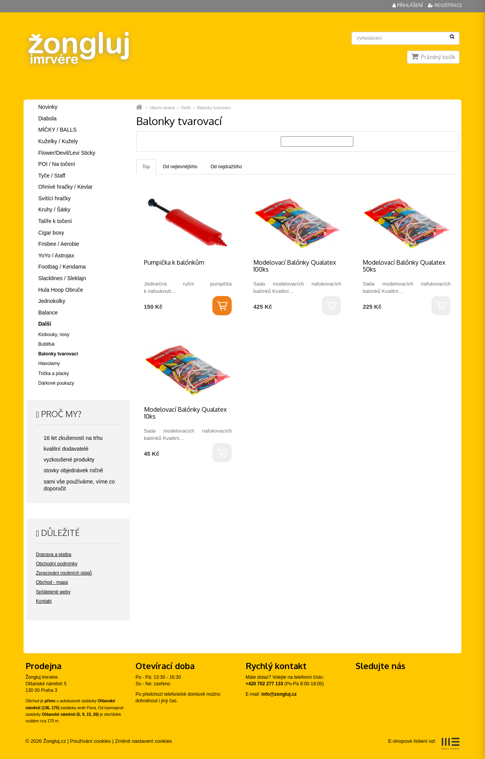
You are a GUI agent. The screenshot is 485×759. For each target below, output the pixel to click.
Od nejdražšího (226, 166)
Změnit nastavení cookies (143, 741)
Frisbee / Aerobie (58, 244)
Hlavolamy (49, 363)
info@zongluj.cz (279, 694)
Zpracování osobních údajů (64, 573)
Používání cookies (90, 741)
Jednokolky (51, 301)
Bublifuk (46, 344)
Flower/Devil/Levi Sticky (66, 153)
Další (186, 107)
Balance (48, 312)
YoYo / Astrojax (56, 255)
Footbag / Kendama (62, 267)
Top (146, 166)
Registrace (445, 5)
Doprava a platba (53, 554)
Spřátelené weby (53, 592)
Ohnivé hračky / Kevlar (65, 187)
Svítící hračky (54, 198)
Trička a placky (53, 373)
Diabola (47, 118)
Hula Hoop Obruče (60, 290)
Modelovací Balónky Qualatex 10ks (185, 413)
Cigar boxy (51, 233)
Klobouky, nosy (54, 334)
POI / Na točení (56, 164)
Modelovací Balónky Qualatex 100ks (294, 266)
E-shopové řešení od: (424, 743)
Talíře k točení (55, 221)
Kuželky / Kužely (58, 141)
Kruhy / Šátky (54, 209)
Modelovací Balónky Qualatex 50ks (404, 266)
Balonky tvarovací (214, 107)
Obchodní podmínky (56, 563)
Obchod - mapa (52, 582)
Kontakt (44, 601)
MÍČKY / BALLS (57, 130)
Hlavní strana (140, 107)
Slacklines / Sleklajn (62, 278)
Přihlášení (408, 5)
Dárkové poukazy (56, 383)
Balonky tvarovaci (58, 354)
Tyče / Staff (51, 175)
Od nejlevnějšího (180, 166)
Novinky (48, 107)
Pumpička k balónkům (174, 262)
